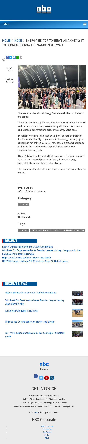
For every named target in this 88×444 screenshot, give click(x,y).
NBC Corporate (47, 426)
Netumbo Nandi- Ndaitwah (73, 230)
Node (18, 40)
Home (6, 40)
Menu (6, 24)
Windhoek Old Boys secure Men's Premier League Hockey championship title (41, 250)
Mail (47, 438)
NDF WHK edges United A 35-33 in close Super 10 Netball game (35, 261)
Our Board (47, 432)
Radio (46, 435)
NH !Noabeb (23, 230)
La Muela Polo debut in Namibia (18, 254)
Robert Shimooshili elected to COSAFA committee (27, 246)
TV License (47, 429)
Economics (23, 204)
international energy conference (45, 230)
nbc (44, 364)
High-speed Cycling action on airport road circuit (26, 257)
